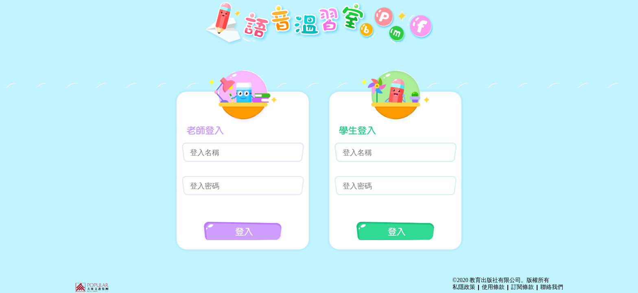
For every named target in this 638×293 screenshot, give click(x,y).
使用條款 (493, 287)
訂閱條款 (522, 287)
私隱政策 (463, 287)
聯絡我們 (551, 287)
